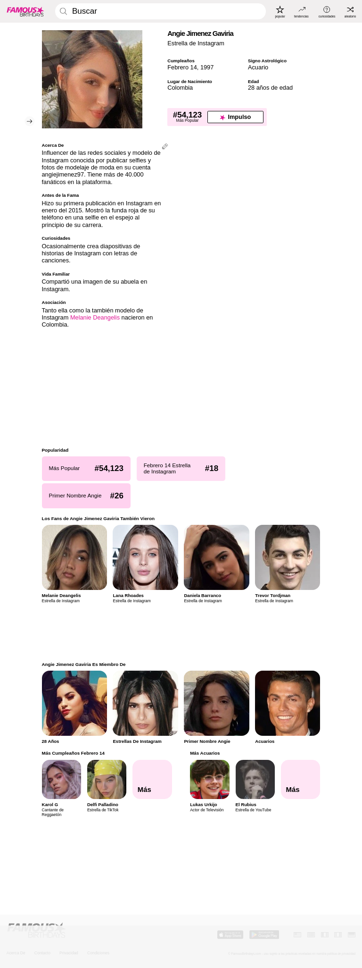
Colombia (180, 87)
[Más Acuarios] (301, 780)
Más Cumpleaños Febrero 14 (73, 753)
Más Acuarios (205, 753)
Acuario (258, 67)
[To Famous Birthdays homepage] (25, 11)
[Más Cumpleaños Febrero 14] (152, 780)
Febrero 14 (182, 67)
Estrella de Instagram (195, 43)
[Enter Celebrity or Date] (160, 11)
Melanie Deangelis (95, 317)
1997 (207, 67)
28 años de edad (270, 87)
